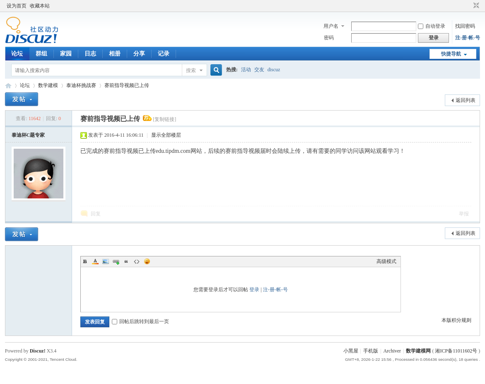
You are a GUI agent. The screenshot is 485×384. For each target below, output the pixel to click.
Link (116, 261)
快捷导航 (451, 54)
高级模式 (386, 261)
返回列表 (465, 100)
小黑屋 (350, 351)
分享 (139, 54)
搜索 (191, 70)
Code (137, 261)
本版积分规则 (456, 320)
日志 (90, 54)
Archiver (392, 351)
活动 (246, 69)
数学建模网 (418, 351)
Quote (126, 261)
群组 (41, 54)
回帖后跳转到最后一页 (140, 321)
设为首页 (17, 6)
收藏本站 (40, 6)
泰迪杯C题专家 (28, 135)
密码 (329, 38)
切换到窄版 (475, 6)
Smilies (147, 261)
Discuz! (38, 351)
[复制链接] (164, 119)
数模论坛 (8, 86)
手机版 (370, 351)
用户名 (330, 26)
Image (105, 261)
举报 (464, 214)
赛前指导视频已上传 (126, 85)
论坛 (17, 54)
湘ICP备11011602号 (456, 351)
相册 (115, 54)
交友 (259, 69)
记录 (163, 54)
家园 (66, 54)
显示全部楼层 (166, 135)
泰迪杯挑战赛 (81, 85)
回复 (96, 214)
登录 (254, 289)
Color (95, 261)
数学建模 (48, 85)
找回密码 (465, 26)
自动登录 (431, 26)
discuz (274, 69)
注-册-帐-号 (467, 38)
